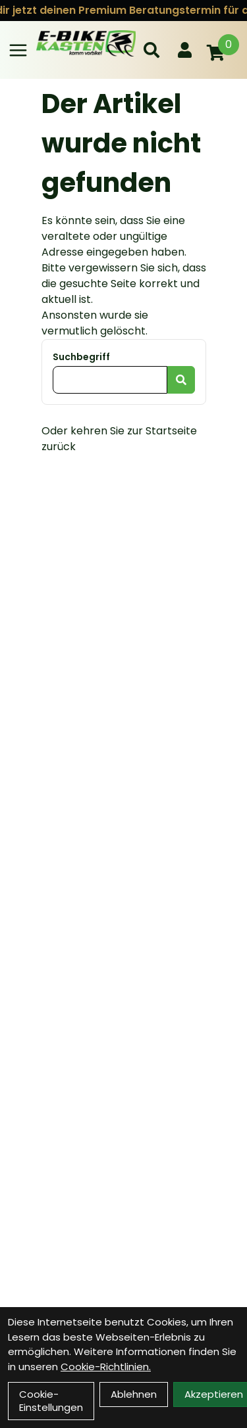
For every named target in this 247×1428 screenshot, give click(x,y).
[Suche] (151, 50)
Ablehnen (134, 1394)
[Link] (18, 50)
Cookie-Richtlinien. (106, 1366)
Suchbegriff (81, 356)
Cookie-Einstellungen (51, 1400)
